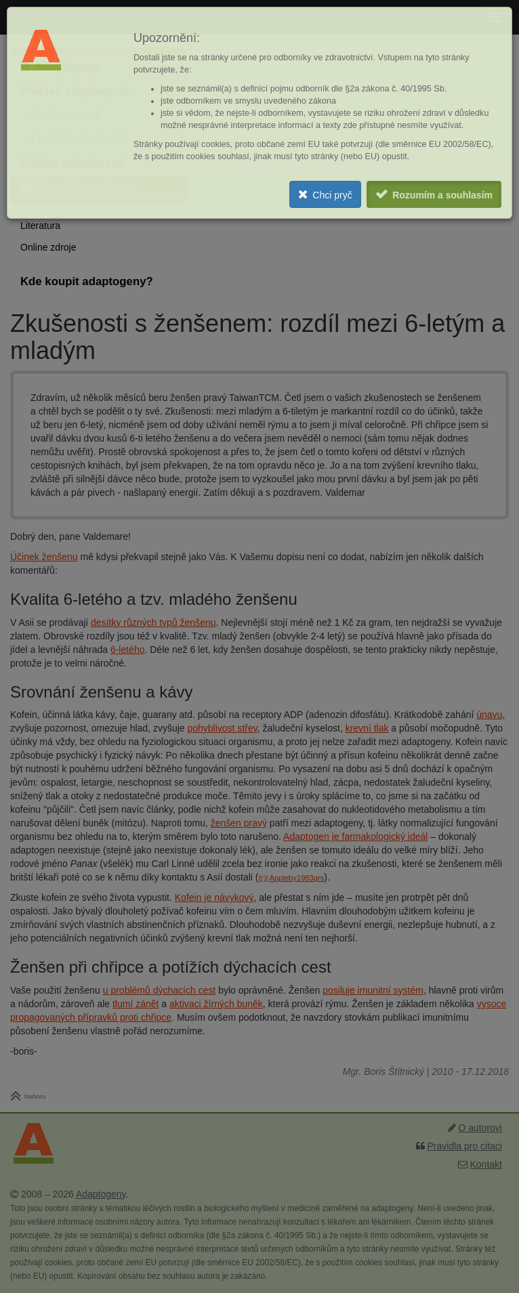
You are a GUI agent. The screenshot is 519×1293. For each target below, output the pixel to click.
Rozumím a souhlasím (442, 195)
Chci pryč (332, 195)
